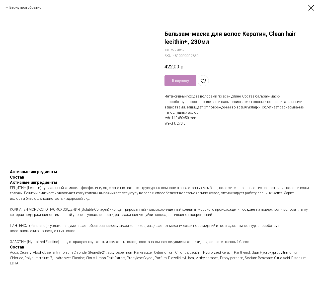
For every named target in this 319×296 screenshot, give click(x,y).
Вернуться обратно (25, 7)
